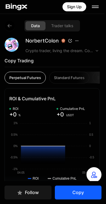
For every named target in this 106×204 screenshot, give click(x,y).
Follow (28, 193)
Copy (78, 192)
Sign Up (74, 6)
